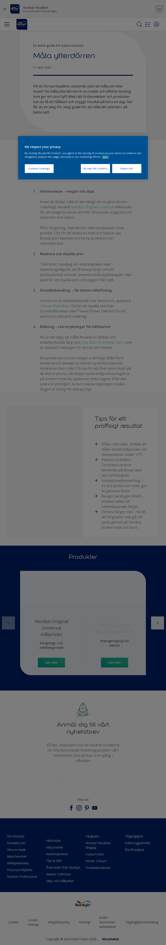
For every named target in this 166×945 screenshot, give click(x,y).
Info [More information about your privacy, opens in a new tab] (105, 156)
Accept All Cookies (95, 168)
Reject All (127, 168)
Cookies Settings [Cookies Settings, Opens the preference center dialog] (39, 168)
